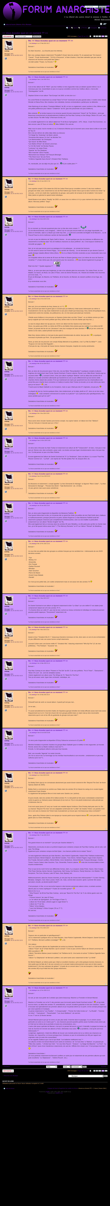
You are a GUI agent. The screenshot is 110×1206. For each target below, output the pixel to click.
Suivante (103, 1066)
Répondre (8, 36)
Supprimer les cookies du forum (68, 1088)
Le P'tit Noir (84, 27)
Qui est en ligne (8, 1081)
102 (106, 36)
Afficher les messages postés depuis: (40, 1066)
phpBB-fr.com (59, 1093)
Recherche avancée (100, 8)
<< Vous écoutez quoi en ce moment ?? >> (25, 33)
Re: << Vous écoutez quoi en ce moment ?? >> (50, 41)
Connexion (103, 27)
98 (94, 36)
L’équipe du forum (52, 1088)
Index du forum (10, 24)
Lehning (33, 43)
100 (100, 36)
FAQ (69, 27)
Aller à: (65, 1076)
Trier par (64, 1066)
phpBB (47, 1091)
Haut (105, 73)
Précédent (7, 1066)
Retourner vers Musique (11, 1075)
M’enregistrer (93, 27)
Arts (23, 24)
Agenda (75, 27)
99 (97, 36)
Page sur (83, 36)
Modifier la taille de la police (104, 24)
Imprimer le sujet (101, 24)
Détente (18, 24)
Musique (28, 24)
